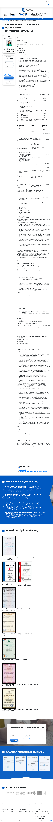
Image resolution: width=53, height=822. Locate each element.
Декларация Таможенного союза (26, 811)
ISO (21, 18)
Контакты (33, 2)
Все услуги (5, 18)
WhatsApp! (12, 15)
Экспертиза (38, 809)
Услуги (5, 2)
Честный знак (47, 2)
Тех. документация (29, 18)
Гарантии (20, 2)
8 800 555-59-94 (22, 13)
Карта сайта (13, 809)
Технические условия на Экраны (26, 467)
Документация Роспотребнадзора (43, 813)
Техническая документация (41, 811)
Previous (5, 793)
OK (50, 820)
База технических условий (41, 814)
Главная (4, 20)
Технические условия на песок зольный (28, 474)
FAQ (12, 811)
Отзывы (40, 2)
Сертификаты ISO (22, 809)
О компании (26, 2)
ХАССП (37, 18)
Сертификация (14, 18)
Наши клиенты (5, 813)
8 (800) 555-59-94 (9, 51)
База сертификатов (39, 818)
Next (48, 793)
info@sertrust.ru (13, 14)
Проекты (13, 2)
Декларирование (46, 18)
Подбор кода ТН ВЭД (40, 816)
